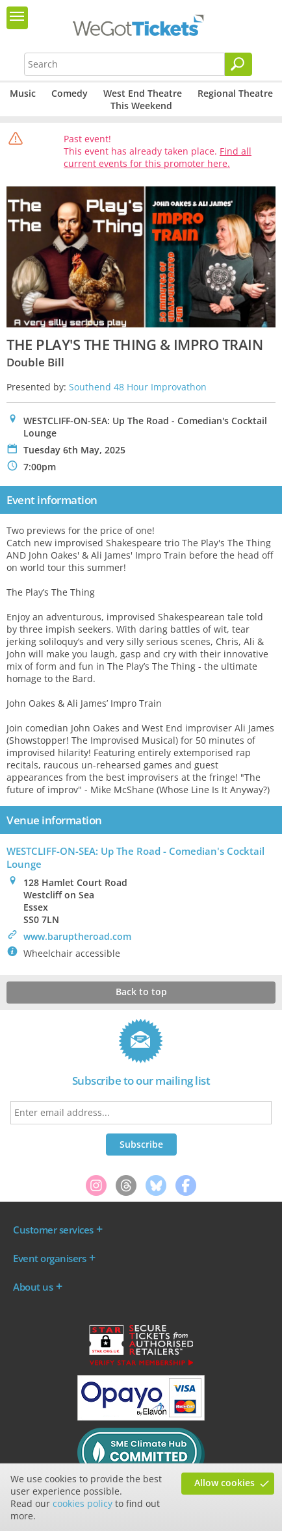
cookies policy (82, 1503)
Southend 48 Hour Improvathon (138, 387)
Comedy (69, 93)
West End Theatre (142, 93)
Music (23, 93)
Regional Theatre (235, 93)
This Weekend (141, 105)
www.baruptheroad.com (77, 936)
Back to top (141, 991)
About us (33, 1286)
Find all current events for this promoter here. (157, 157)
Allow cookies (224, 1482)
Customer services (53, 1229)
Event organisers (49, 1258)
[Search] (238, 64)
